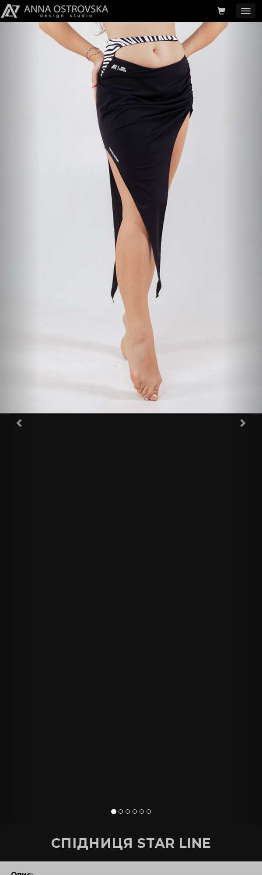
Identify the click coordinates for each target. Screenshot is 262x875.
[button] (19, 422)
